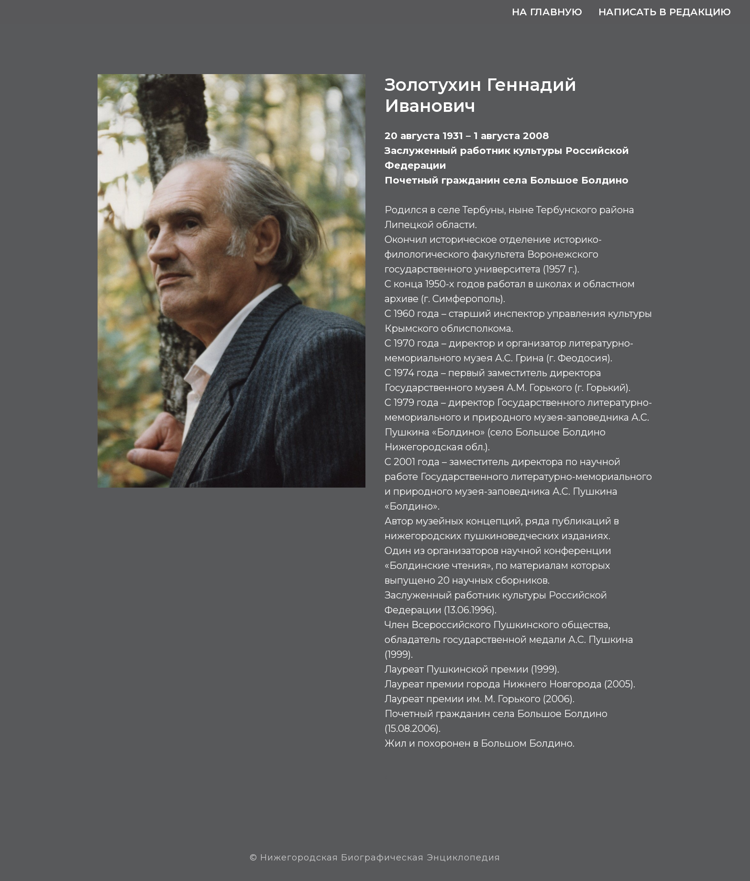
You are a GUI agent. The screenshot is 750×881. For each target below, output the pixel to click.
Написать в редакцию (664, 12)
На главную (547, 12)
